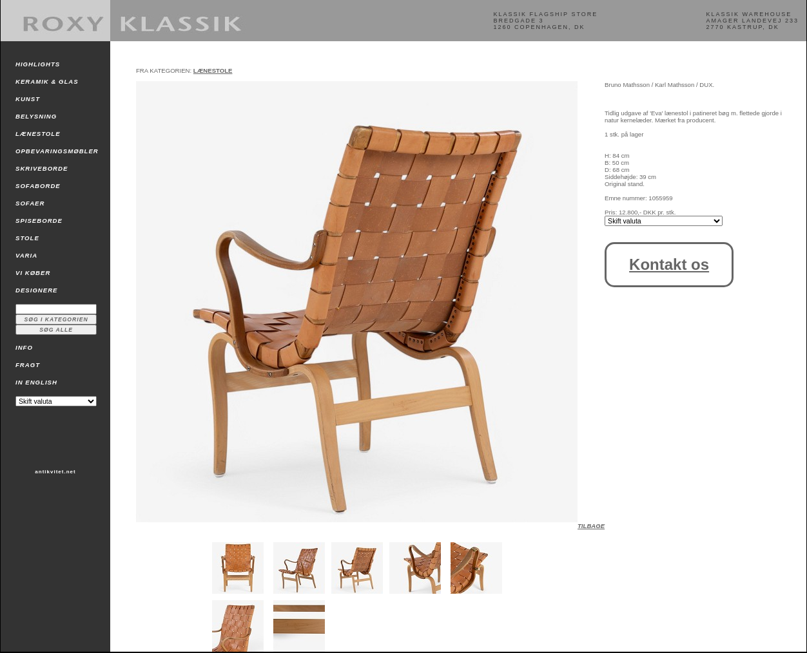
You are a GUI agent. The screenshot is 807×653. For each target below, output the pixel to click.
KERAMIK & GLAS (47, 81)
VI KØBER (32, 272)
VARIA (26, 255)
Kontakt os (669, 264)
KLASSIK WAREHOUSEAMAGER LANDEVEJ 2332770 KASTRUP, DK (752, 20)
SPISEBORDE (39, 220)
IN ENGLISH (36, 382)
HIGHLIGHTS (37, 64)
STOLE (27, 237)
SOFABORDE (38, 185)
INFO (24, 347)
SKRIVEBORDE (41, 168)
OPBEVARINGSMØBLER (57, 151)
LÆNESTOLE (38, 133)
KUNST (27, 98)
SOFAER (29, 203)
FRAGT (27, 364)
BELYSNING (36, 116)
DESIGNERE (36, 290)
